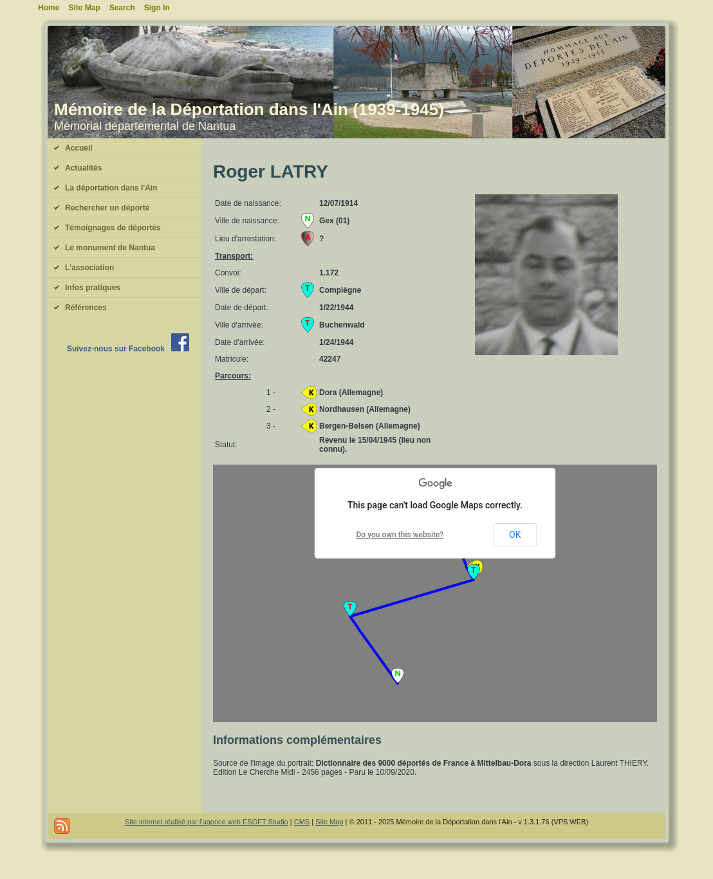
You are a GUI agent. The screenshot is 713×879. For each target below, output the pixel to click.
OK (515, 535)
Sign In (157, 7)
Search (122, 7)
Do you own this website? (400, 534)
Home (48, 7)
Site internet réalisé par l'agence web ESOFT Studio (206, 822)
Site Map (329, 822)
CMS (302, 822)
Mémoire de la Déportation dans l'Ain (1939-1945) (249, 109)
